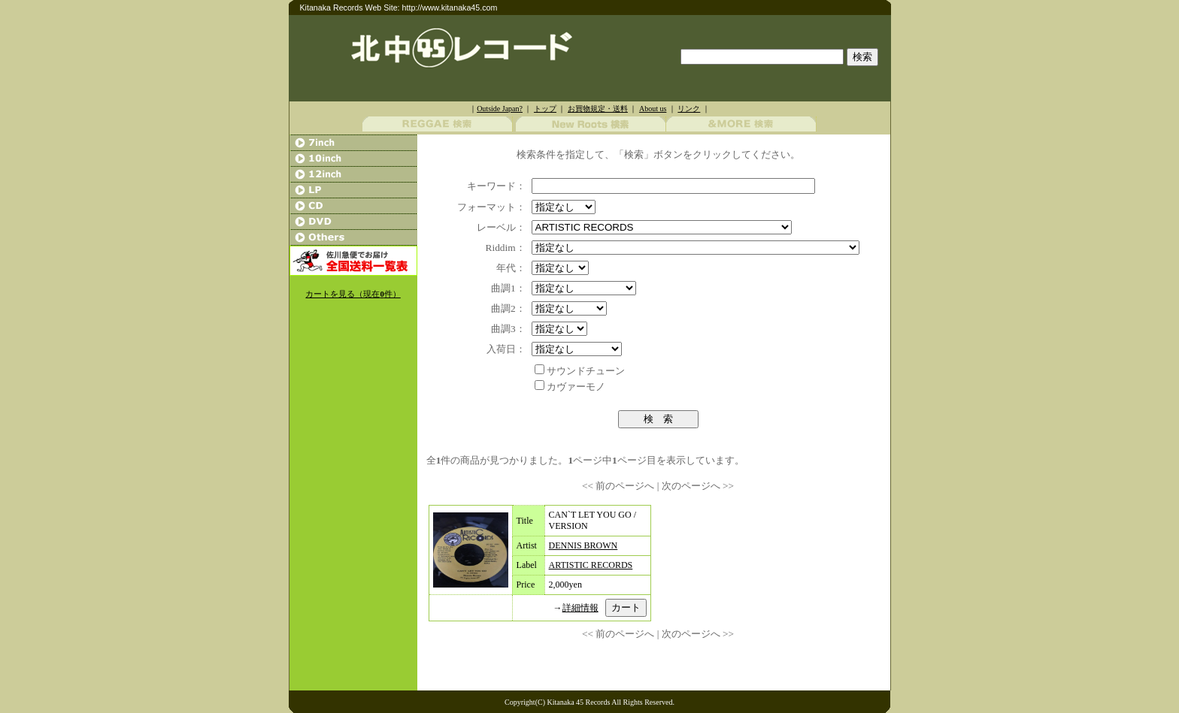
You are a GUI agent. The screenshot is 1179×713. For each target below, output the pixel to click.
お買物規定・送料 (598, 108)
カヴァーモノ (576, 386)
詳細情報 (580, 608)
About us (652, 108)
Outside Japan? (500, 108)
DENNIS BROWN (583, 545)
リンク (688, 108)
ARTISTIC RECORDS (591, 565)
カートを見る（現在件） (352, 294)
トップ (545, 108)
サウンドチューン (586, 370)
